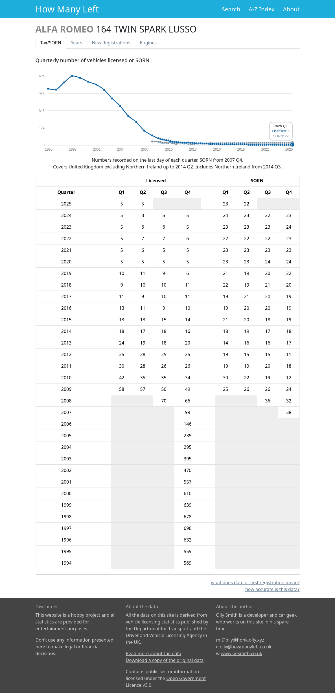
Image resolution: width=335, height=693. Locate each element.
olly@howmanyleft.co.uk (245, 647)
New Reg (111, 43)
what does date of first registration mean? (255, 582)
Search (231, 9)
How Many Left (67, 9)
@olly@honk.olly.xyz (243, 640)
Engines (148, 43)
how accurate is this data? (272, 589)
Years (76, 43)
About (291, 9)
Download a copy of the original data (164, 660)
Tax (50, 43)
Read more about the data (153, 653)
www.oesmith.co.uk (241, 653)
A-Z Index (262, 9)
